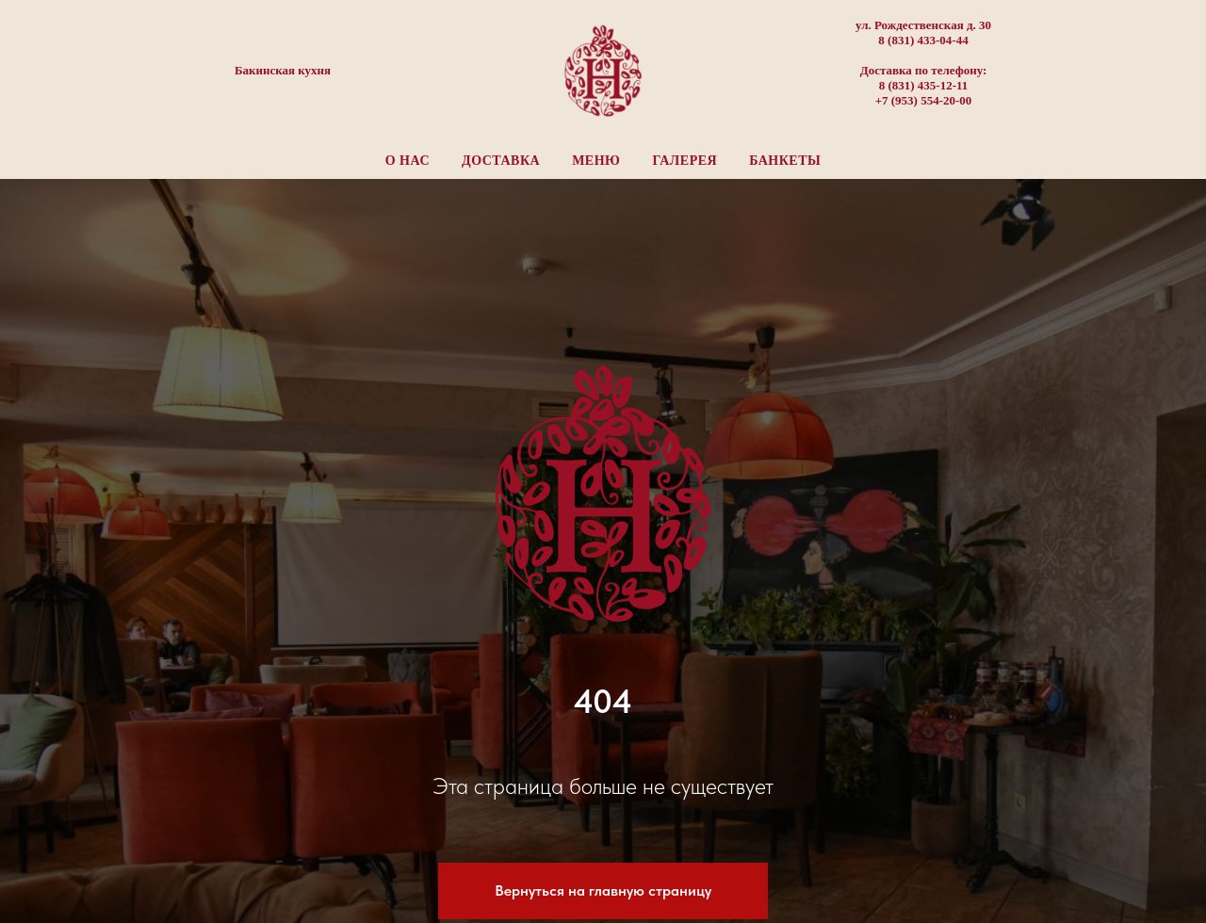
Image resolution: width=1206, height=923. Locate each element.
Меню (596, 161)
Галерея (684, 161)
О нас (407, 161)
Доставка (501, 161)
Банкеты (785, 161)
